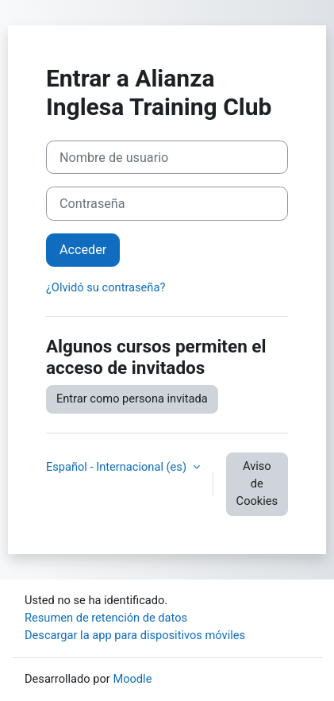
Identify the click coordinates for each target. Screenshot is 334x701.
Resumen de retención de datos (106, 617)
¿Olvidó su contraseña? (105, 287)
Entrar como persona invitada (132, 398)
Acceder (83, 249)
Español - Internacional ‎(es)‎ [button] (118, 467)
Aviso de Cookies (257, 483)
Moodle (132, 679)
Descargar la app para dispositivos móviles (135, 635)
